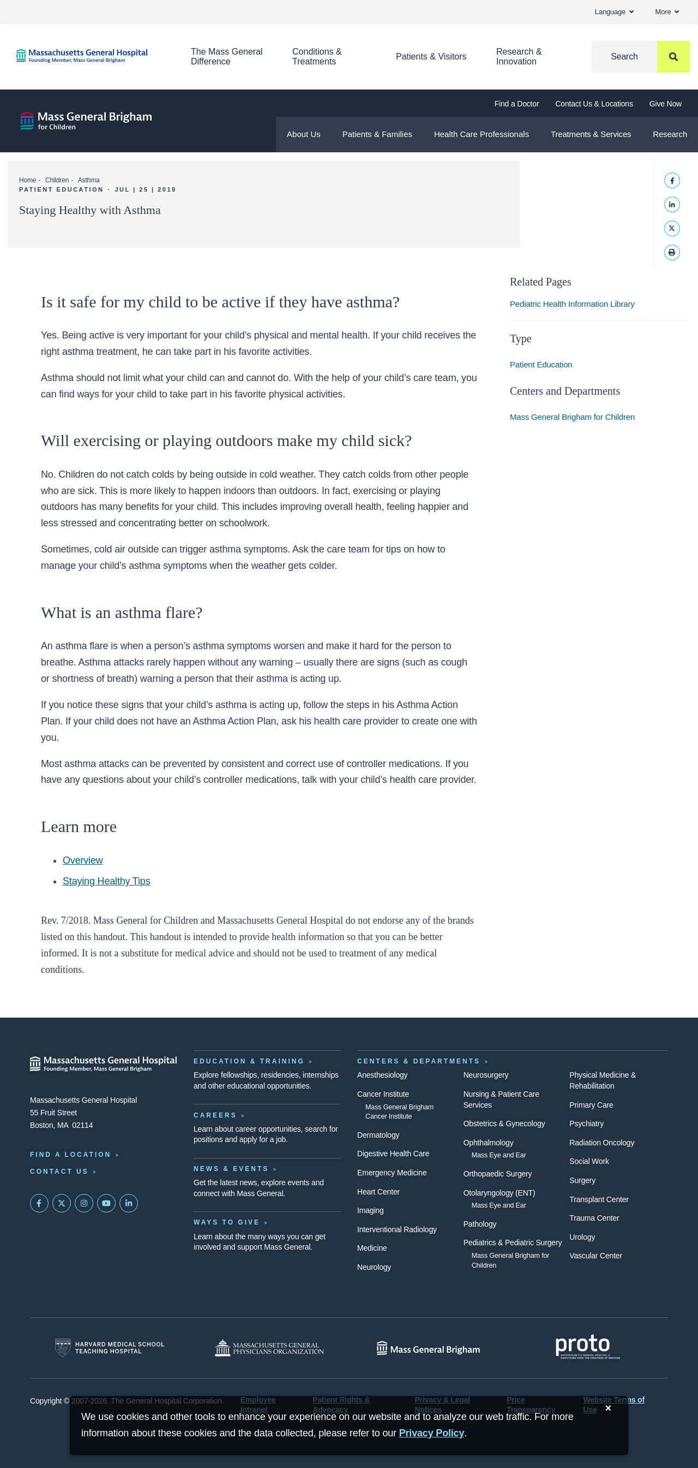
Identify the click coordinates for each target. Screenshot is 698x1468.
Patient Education (541, 364)
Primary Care (591, 1105)
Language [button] (614, 12)
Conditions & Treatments (317, 56)
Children (57, 180)
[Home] (87, 56)
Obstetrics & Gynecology (504, 1123)
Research (670, 134)
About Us (304, 134)
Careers (215, 1115)
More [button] (667, 12)
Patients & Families (377, 134)
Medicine (372, 1248)
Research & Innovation (519, 56)
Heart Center (378, 1191)
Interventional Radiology (397, 1229)
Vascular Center (595, 1255)
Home (27, 180)
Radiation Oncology (601, 1142)
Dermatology (378, 1135)
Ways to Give (227, 1222)
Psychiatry (586, 1123)
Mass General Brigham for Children (572, 416)
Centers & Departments (418, 1061)
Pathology (480, 1224)
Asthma (89, 180)
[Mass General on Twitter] (61, 1203)
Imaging (370, 1210)
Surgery (582, 1180)
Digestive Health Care (393, 1153)
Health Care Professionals (481, 134)
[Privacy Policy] (432, 1433)
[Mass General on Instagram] (84, 1203)
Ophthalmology (489, 1142)
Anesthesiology (382, 1075)
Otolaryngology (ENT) (499, 1192)
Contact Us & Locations (594, 103)
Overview (83, 860)
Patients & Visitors (431, 56)
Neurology (374, 1267)
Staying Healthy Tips (106, 881)
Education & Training (249, 1061)
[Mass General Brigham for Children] (86, 121)
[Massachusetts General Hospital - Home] (103, 1064)
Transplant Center (598, 1199)
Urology (582, 1237)
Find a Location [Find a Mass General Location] (70, 1154)
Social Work (589, 1161)
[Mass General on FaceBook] (39, 1203)
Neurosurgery (486, 1075)
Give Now (665, 103)
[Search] (641, 57)
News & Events (231, 1169)
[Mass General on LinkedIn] (128, 1203)
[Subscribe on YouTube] (106, 1203)
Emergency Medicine (391, 1172)
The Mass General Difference (227, 56)
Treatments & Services (591, 134)
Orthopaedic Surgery (498, 1173)
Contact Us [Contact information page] (59, 1171)
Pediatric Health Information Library (572, 303)
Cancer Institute (383, 1094)
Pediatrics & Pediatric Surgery (513, 1242)
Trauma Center (594, 1218)
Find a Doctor (517, 103)
